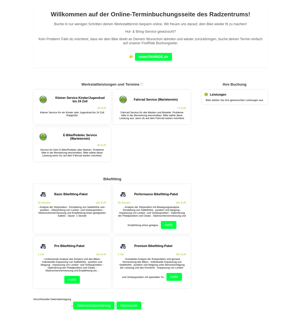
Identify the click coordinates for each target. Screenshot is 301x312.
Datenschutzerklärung (94, 305)
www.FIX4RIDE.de (153, 57)
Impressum (128, 305)
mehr (169, 225)
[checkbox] (72, 107)
